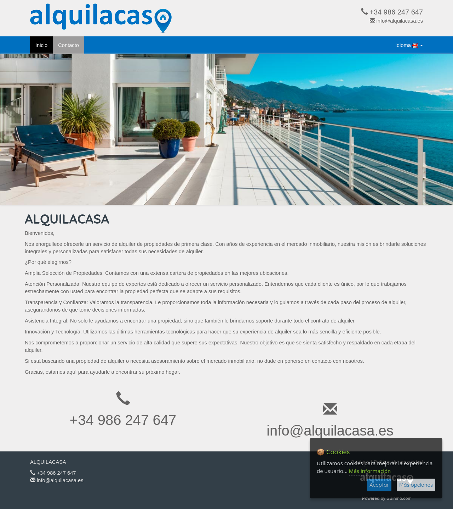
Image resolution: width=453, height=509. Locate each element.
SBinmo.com (399, 498)
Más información (370, 470)
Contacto (68, 45)
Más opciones (416, 484)
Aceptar (379, 484)
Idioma (409, 45)
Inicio (41, 45)
